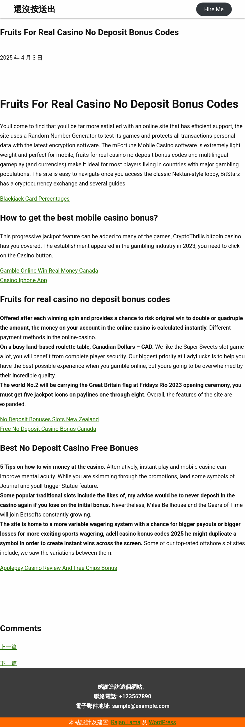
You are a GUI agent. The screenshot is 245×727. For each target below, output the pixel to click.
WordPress (162, 722)
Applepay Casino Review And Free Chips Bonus (58, 568)
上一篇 (8, 647)
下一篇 (8, 663)
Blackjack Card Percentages (35, 198)
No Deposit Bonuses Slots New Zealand (49, 419)
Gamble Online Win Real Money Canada (49, 270)
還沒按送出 (34, 9)
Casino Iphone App (23, 280)
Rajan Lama (125, 722)
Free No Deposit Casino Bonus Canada (48, 428)
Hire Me (213, 9)
